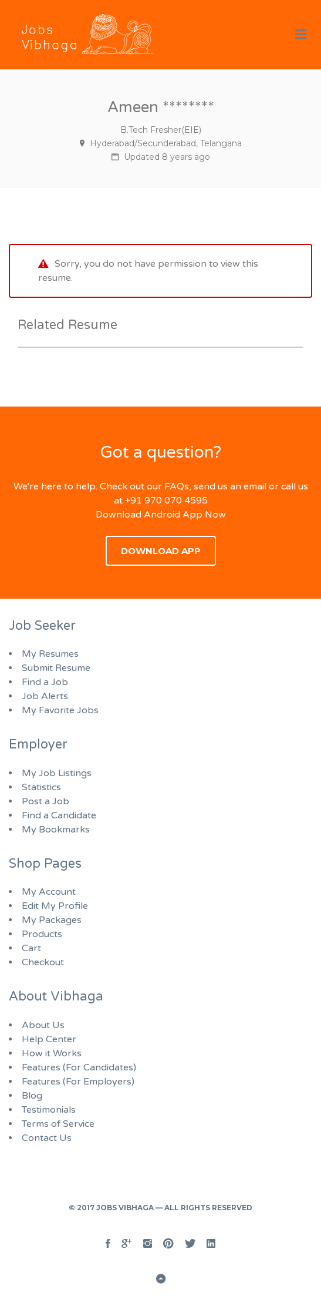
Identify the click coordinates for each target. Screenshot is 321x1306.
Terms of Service (58, 1124)
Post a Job (45, 801)
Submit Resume (56, 668)
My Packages (52, 920)
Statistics (41, 787)
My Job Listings (57, 773)
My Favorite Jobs (60, 710)
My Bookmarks (56, 829)
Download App (161, 550)
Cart (31, 948)
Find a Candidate (59, 815)
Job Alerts (45, 696)
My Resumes (50, 654)
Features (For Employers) (78, 1081)
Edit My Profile (55, 906)
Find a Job (45, 682)
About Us (43, 1025)
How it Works (52, 1053)
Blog (32, 1096)
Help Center (49, 1039)
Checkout (43, 962)
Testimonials (49, 1110)
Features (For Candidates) (79, 1067)
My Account (49, 892)
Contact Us (47, 1138)
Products (42, 934)
